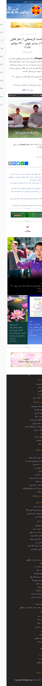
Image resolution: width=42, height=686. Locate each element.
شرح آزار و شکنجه (33, 481)
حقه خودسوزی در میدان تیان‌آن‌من (29, 513)
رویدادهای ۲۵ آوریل (33, 413)
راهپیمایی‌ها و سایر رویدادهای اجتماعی (28, 427)
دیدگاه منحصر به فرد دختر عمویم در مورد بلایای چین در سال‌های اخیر (23, 205)
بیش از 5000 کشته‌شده (32, 464)
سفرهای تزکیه (34, 587)
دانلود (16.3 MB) (21, 90)
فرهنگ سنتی (34, 616)
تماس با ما (35, 659)
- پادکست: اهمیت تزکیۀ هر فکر (31, 180)
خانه (29, 34)
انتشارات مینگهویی (21, 1)
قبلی (39, 195)
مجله (37, 645)
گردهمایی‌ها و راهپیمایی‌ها (31, 406)
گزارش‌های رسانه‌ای (33, 437)
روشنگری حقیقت (33, 584)
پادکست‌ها (14, 34)
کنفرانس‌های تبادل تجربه (31, 594)
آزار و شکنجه (33, 450)
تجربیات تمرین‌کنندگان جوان (30, 577)
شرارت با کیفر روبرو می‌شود (31, 539)
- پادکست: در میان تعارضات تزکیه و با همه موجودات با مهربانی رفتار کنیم (21, 184)
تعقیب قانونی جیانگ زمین (31, 549)
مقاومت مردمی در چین (32, 529)
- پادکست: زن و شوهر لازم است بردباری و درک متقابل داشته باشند (22, 191)
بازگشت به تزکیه (34, 570)
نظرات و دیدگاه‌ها (32, 496)
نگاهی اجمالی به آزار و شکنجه (30, 458)
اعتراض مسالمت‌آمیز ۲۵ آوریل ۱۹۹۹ (28, 510)
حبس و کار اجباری (33, 475)
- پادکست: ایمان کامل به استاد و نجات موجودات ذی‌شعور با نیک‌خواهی (21, 177)
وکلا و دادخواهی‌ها (33, 525)
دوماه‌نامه (36, 648)
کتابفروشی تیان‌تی (33, 1)
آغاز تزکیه (35, 563)
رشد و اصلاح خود (34, 590)
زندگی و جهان (34, 623)
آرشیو (37, 666)
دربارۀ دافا (34, 380)
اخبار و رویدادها (32, 402)
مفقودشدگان (35, 471)
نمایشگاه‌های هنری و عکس (31, 420)
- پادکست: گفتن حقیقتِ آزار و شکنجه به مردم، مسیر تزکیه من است (21, 174)
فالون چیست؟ (34, 394)
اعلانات (36, 601)
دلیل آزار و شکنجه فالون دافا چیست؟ (28, 461)
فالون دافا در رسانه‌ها (33, 430)
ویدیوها (36, 631)
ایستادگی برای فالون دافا (32, 580)
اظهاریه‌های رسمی (33, 542)
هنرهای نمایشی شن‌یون (32, 423)
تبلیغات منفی (33, 503)
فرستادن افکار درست (33, 567)
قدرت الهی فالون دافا (33, 573)
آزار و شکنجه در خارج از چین (30, 485)
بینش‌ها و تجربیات (33, 604)
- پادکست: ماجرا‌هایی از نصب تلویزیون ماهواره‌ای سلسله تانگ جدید (22, 188)
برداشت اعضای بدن (33, 468)
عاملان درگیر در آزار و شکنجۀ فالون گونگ (27, 488)
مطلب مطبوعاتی (34, 440)
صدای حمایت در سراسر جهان (30, 532)
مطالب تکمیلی (22, 34)
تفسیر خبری (35, 444)
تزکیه (36, 556)
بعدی (39, 202)
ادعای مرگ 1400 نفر (32, 507)
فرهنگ (35, 612)
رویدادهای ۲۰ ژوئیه (33, 416)
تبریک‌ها (36, 433)
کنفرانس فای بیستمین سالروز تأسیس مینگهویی (25, 607)
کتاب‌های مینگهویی (33, 638)
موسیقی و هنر (34, 619)
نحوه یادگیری (34, 391)
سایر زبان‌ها (34, 672)
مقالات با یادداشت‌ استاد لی (31, 597)
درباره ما (35, 655)
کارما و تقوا (34, 521)
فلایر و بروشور (34, 642)
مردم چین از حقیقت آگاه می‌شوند (29, 546)
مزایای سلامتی (34, 387)
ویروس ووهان (34, 492)
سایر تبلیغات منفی (33, 517)
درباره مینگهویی (34, 662)
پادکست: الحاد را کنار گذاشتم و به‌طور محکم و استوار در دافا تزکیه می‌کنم (22, 199)
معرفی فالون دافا (34, 384)
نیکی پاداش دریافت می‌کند (31, 536)
